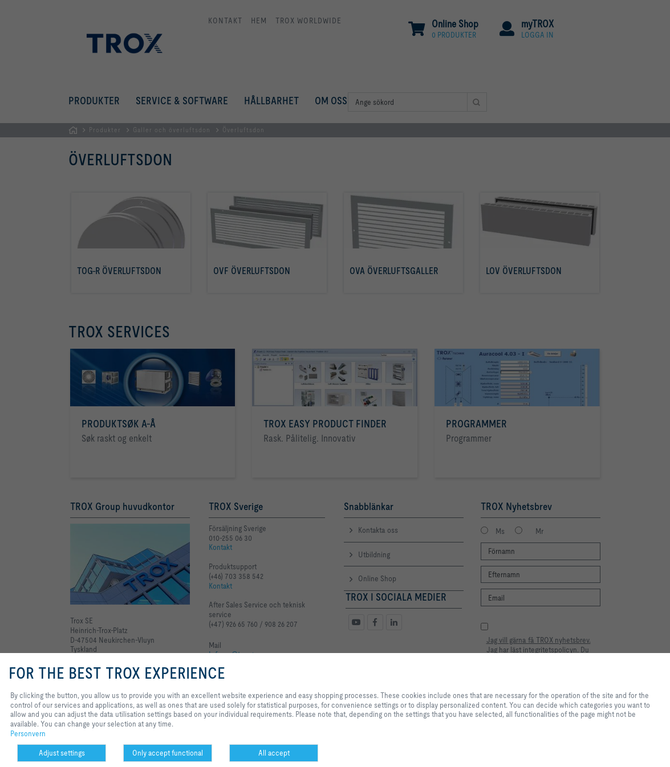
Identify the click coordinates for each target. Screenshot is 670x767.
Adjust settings (62, 752)
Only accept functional (167, 752)
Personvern (28, 733)
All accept (274, 752)
